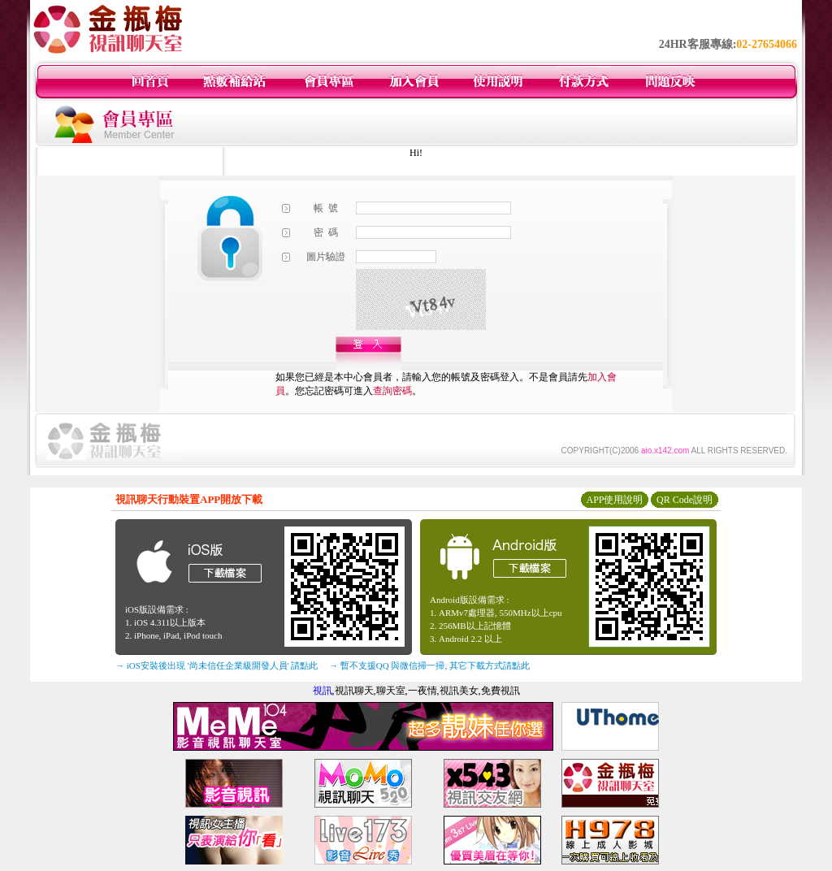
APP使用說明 (614, 499)
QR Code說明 (684, 499)
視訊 (322, 690)
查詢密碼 (392, 390)
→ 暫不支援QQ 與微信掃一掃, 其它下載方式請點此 (429, 665)
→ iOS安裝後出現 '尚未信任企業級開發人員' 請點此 (216, 665)
